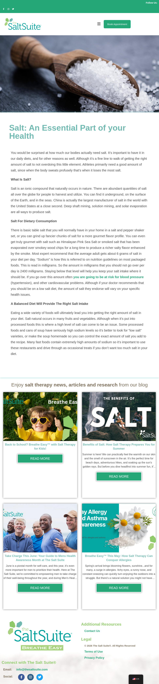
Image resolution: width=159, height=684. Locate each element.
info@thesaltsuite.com (32, 669)
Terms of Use (93, 651)
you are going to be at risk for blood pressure (108, 277)
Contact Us (92, 631)
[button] (71, 24)
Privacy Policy (94, 657)
